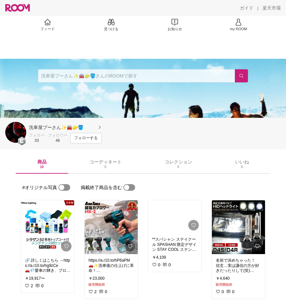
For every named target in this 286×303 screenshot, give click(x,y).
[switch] (64, 187)
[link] (47, 227)
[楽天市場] (271, 8)
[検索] (241, 75)
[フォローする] (86, 138)
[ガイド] (247, 8)
